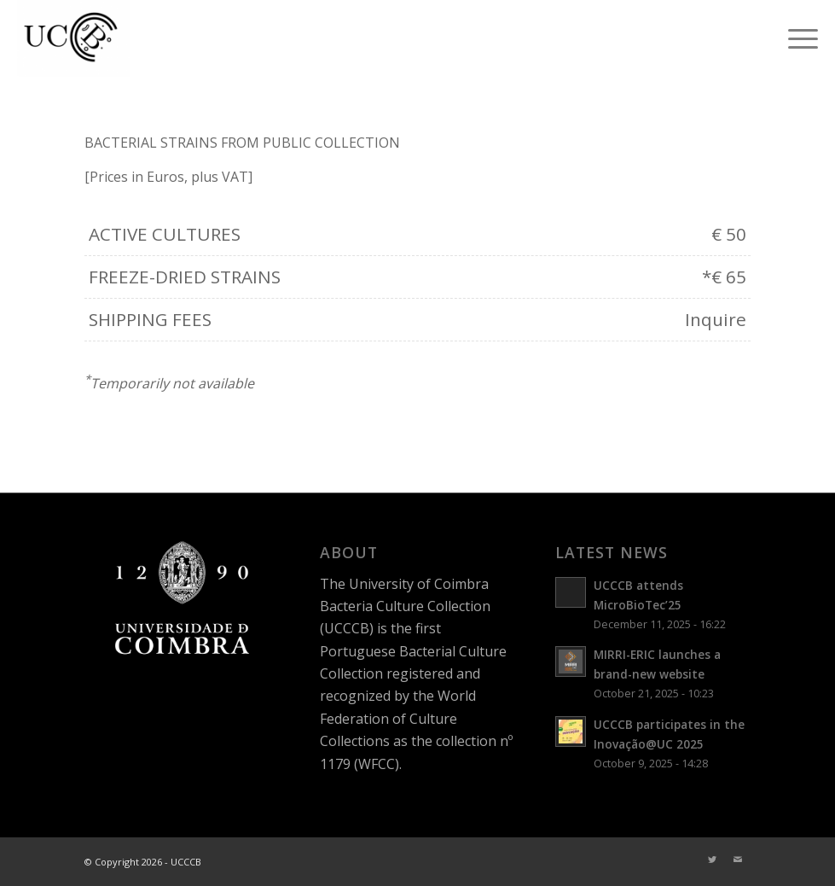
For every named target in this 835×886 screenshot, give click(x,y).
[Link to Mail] (738, 859)
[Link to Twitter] (712, 859)
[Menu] (794, 38)
